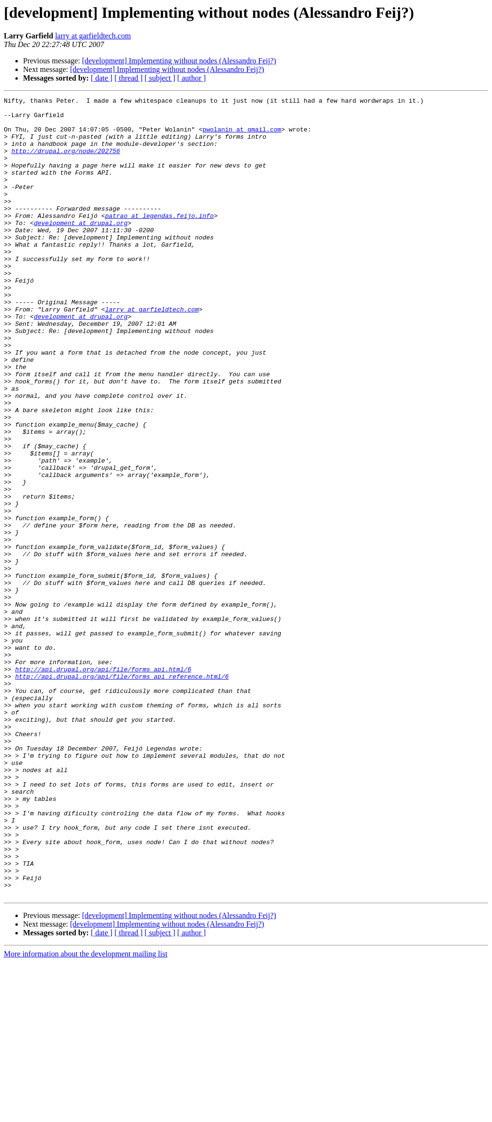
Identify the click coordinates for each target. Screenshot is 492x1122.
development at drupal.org (80, 248)
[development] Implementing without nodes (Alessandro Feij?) (179, 61)
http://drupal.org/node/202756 (66, 162)
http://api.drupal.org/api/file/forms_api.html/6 (103, 784)
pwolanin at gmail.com (241, 136)
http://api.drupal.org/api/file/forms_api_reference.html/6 (122, 792)
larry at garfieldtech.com (93, 36)
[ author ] (191, 78)
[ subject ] (160, 78)
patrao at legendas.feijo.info (159, 240)
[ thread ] (128, 78)
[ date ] (101, 78)
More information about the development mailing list (85, 1114)
